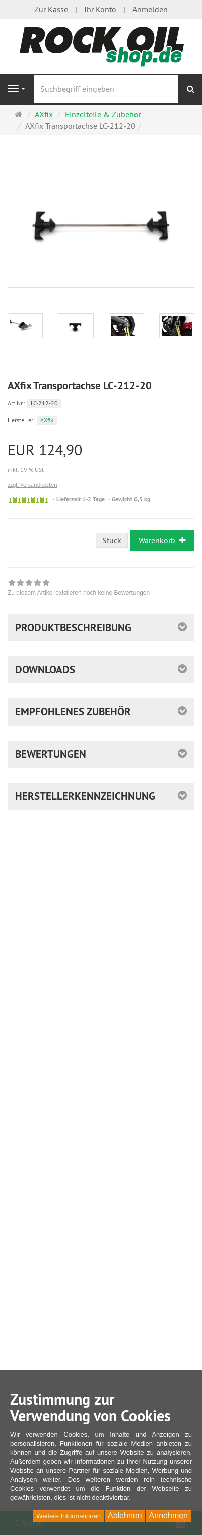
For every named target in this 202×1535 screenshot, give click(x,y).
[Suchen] (190, 89)
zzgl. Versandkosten (32, 484)
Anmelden (150, 9)
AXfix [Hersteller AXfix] (46, 420)
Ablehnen (125, 1515)
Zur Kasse (51, 9)
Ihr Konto (100, 9)
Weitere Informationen (68, 1516)
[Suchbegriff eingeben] (106, 89)
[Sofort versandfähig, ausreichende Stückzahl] (28, 500)
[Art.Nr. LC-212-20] (101, 402)
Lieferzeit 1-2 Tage (80, 499)
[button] (101, 712)
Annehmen (168, 1515)
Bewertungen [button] (50, 754)
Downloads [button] (45, 669)
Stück (111, 540)
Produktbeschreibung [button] (73, 627)
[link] (79, 588)
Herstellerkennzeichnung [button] (85, 796)
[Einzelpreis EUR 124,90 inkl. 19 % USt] (101, 458)
